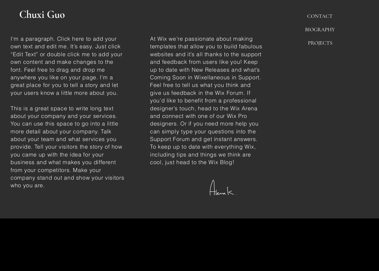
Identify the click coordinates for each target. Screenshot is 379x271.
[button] (320, 16)
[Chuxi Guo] (44, 14)
